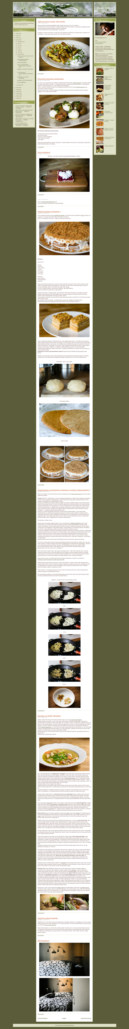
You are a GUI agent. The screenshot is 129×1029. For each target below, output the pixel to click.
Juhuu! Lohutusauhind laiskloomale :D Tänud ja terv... (24, 66)
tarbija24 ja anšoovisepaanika (24, 80)
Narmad (61, 15)
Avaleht (64, 1018)
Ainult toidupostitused (100, 42)
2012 (17, 37)
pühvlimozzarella (77, 82)
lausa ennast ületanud (50, 925)
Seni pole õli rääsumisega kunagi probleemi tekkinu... (23, 106)
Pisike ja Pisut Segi (105, 9)
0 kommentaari (41, 147)
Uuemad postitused (42, 1018)
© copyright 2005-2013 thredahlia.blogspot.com (64, 1025)
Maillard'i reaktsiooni (76, 523)
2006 (17, 96)
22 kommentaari (41, 484)
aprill (19, 50)
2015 (17, 33)
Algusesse (36, 15)
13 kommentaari (41, 913)
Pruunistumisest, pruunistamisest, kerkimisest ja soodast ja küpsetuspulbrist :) (64, 490)
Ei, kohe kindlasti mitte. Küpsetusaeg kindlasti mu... (22, 123)
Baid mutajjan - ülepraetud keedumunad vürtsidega (108, 87)
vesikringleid (81, 543)
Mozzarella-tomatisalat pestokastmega (23, 60)
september (20, 41)
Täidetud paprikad (108, 146)
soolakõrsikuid (65, 543)
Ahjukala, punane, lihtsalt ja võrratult (108, 129)
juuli (19, 43)
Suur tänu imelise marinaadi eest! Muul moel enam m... (23, 115)
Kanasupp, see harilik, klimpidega (22, 77)
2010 (17, 87)
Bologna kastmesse (46, 727)
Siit (38, 546)
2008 (17, 91)
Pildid (88, 15)
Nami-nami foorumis (76, 494)
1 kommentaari (41, 194)
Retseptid (70, 15)
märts (19, 52)
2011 (17, 39)
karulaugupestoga (80, 87)
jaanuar (20, 85)
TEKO (82, 215)
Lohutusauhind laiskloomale (48, 201)
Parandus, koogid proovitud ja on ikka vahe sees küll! (51, 559)
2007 (17, 93)
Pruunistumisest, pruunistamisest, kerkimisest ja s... (25, 73)
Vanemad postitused (86, 1018)
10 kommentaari (41, 710)
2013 (17, 35)
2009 (17, 89)
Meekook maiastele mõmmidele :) (49, 212)
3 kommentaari (41, 1014)
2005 (17, 98)
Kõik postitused (99, 43)
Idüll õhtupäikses (21, 82)
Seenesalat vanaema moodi (108, 112)
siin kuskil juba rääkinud (76, 719)
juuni (19, 45)
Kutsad (79, 15)
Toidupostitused (48, 15)
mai (19, 48)
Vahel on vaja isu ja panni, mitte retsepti (51, 21)
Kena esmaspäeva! (22, 62)
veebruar (20, 54)
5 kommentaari (41, 73)
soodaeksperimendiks (59, 215)
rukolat (39, 91)
